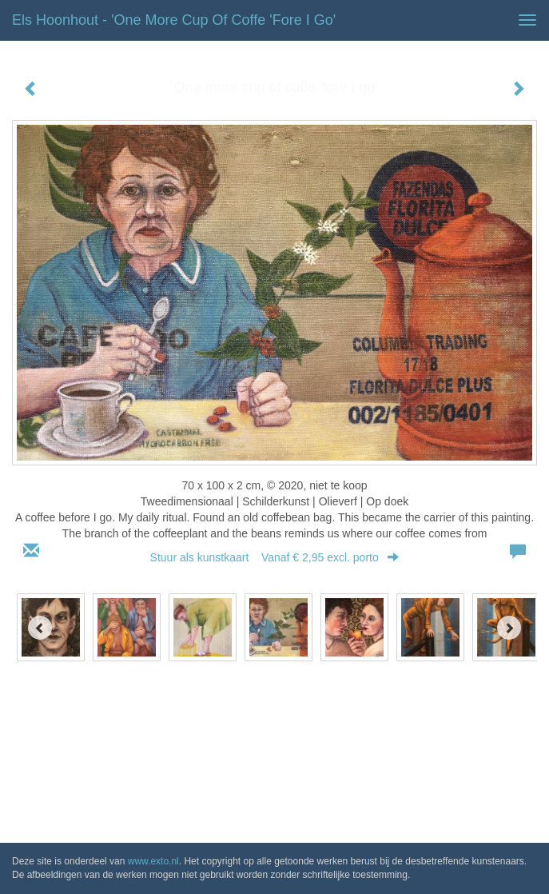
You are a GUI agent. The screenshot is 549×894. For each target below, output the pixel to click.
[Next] (509, 628)
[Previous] (40, 628)
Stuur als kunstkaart (275, 557)
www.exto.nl (153, 861)
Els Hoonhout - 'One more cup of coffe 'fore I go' (174, 20)
